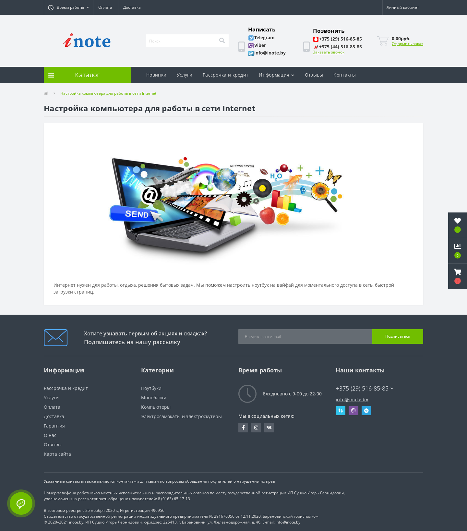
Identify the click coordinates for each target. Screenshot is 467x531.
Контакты (344, 75)
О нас (50, 435)
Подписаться (397, 336)
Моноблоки (153, 397)
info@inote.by (352, 399)
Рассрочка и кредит (225, 75)
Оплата (105, 7)
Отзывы (314, 75)
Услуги (184, 75)
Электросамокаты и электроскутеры (181, 416)
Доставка (132, 7)
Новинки (156, 75)
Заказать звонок (328, 52)
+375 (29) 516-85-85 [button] (364, 388)
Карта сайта (57, 454)
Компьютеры (156, 407)
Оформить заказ (407, 43)
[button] (68, 7)
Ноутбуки (151, 388)
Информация (276, 75)
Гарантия (54, 426)
